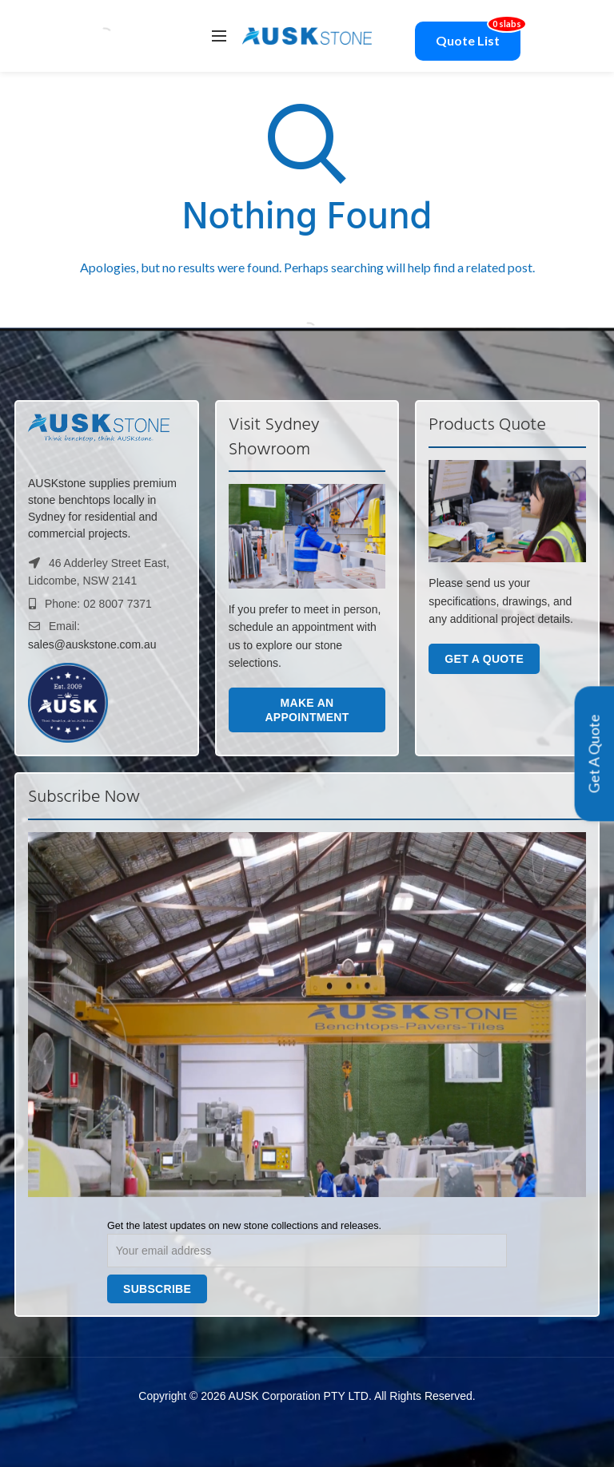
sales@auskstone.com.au (92, 644)
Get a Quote (484, 658)
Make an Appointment (307, 710)
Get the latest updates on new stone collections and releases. (244, 1225)
